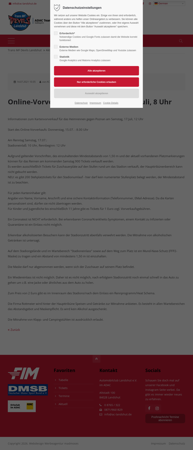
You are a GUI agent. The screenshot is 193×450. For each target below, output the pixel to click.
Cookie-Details (110, 103)
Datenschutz (81, 103)
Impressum (95, 103)
